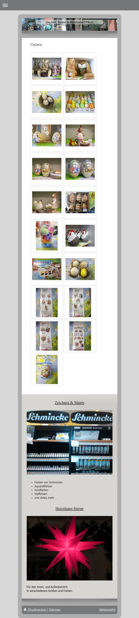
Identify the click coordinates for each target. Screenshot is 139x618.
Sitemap (54, 609)
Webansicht (107, 609)
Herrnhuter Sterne (70, 508)
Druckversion (35, 609)
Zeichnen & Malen (69, 402)
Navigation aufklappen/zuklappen (69, 5)
